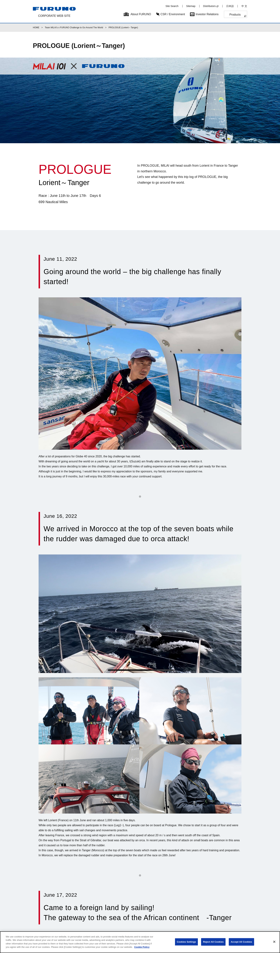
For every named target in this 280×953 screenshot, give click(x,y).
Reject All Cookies (213, 941)
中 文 (244, 6)
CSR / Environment (173, 14)
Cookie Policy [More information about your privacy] (141, 947)
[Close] (274, 942)
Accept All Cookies (241, 941)
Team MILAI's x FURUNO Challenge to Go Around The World (74, 27)
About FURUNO (141, 14)
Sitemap (190, 6)
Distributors (209, 6)
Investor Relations (207, 14)
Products (235, 14)
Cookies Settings (186, 941)
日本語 (230, 6)
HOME (36, 27)
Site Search (172, 6)
